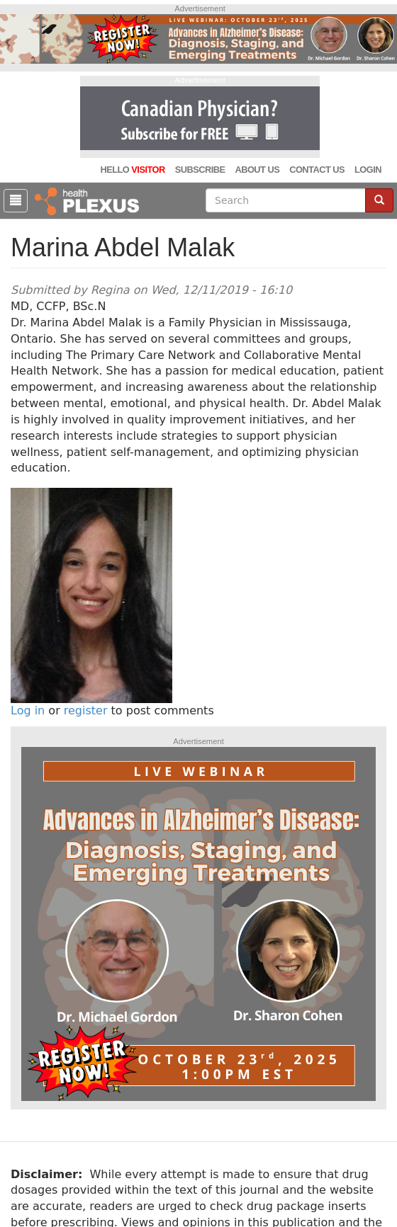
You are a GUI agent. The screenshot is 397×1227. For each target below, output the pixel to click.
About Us (257, 169)
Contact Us (317, 169)
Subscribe (200, 169)
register (86, 710)
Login (367, 169)
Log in (28, 710)
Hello (132, 169)
